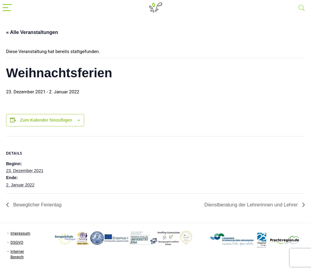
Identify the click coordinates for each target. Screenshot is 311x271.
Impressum (20, 233)
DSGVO (16, 242)
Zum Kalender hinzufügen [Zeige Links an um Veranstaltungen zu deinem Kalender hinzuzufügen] (46, 120)
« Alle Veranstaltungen (32, 32)
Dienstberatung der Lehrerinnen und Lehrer (251, 204)
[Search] (301, 8)
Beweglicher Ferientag (37, 204)
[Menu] (7, 8)
